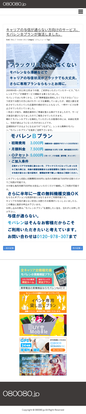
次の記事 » (77, 248)
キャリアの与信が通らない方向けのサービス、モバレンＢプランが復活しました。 (43, 31)
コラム (37, 39)
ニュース (43, 39)
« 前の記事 (9, 248)
